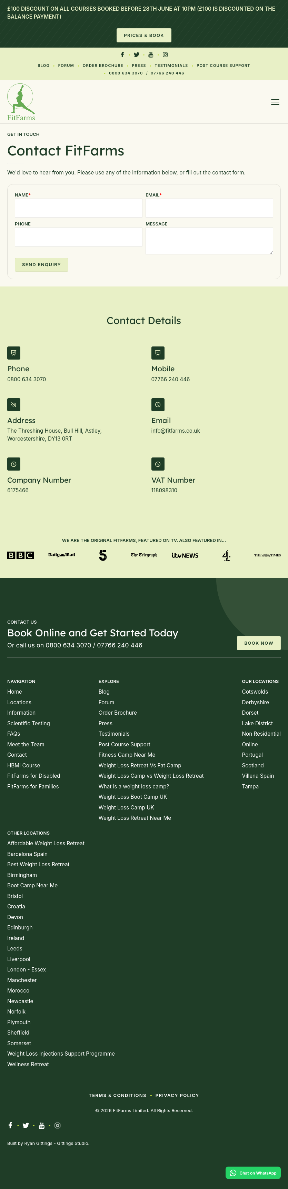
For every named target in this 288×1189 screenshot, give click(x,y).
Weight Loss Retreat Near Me (135, 818)
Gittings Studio (72, 1143)
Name (23, 195)
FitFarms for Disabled (33, 776)
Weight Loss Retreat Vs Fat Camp (140, 765)
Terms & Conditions (118, 1095)
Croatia (16, 906)
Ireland (15, 938)
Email (154, 195)
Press (139, 65)
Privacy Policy (177, 1095)
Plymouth (19, 1022)
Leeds (14, 948)
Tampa (250, 786)
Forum (66, 65)
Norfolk (16, 1011)
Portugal (252, 755)
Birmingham (22, 875)
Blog (44, 65)
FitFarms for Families (33, 786)
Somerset (19, 1043)
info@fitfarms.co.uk (175, 430)
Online (250, 744)
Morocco (18, 990)
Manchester (22, 980)
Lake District (257, 723)
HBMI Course (23, 765)
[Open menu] (275, 102)
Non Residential (261, 733)
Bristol (15, 896)
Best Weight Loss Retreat (38, 864)
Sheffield (18, 1032)
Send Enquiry (41, 264)
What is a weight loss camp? (134, 786)
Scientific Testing (28, 723)
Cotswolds (255, 691)
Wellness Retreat (28, 1064)
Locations (19, 702)
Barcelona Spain (27, 854)
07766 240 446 (167, 73)
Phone (23, 223)
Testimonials (171, 65)
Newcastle (20, 1001)
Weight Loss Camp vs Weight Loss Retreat (151, 776)
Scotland (253, 765)
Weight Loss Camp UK (126, 807)
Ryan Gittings (38, 1143)
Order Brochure (103, 65)
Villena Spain (258, 776)
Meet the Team (25, 744)
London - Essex (26, 969)
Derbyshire (255, 702)
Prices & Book (144, 35)
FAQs (13, 733)
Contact (17, 755)
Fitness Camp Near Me (127, 755)
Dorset (250, 712)
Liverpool (18, 959)
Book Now (259, 643)
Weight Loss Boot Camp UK (133, 797)
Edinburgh (20, 927)
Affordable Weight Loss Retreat (46, 843)
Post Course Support (223, 65)
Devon (15, 917)
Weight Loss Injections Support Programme (61, 1053)
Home (14, 691)
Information (21, 712)
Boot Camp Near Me (32, 885)
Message (156, 223)
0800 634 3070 (126, 73)
